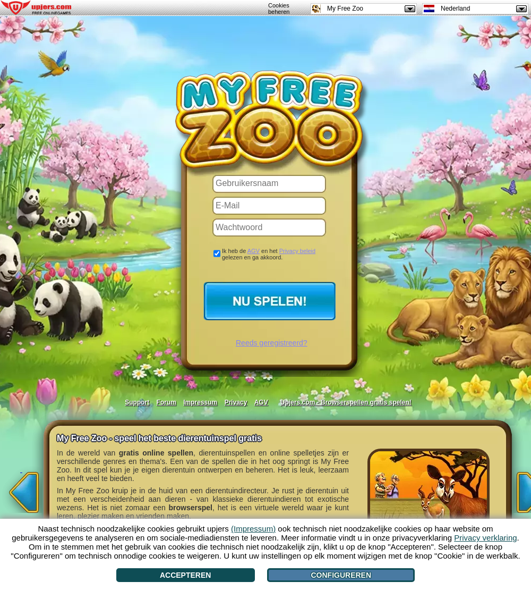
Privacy (236, 402)
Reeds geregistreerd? (271, 343)
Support (137, 402)
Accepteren (185, 575)
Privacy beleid (297, 251)
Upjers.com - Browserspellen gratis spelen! (346, 402)
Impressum (200, 402)
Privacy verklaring (485, 537)
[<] (21, 489)
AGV (253, 251)
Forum (166, 402)
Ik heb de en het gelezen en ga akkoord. (268, 254)
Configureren (341, 575)
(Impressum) (253, 528)
